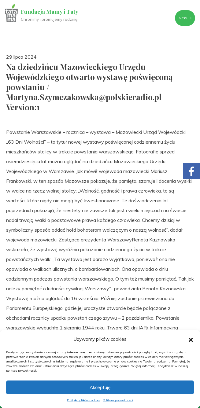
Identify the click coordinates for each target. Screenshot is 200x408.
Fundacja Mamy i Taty (49, 11)
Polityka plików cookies (83, 400)
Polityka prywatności (118, 400)
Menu (185, 18)
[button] (191, 339)
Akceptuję (100, 387)
